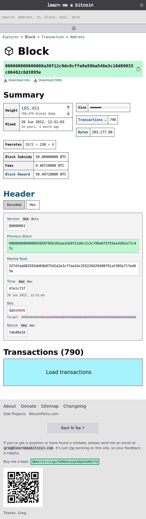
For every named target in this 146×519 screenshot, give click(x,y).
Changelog (74, 406)
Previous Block (19, 236)
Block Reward (17, 174)
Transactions (90, 120)
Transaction (53, 37)
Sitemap (50, 406)
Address (77, 37)
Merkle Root (17, 259)
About (9, 406)
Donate (28, 406)
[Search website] (73, 17)
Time (11, 281)
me (71, 448)
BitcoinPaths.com (44, 414)
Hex (33, 205)
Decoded (14, 205)
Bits (35, 219)
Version (13, 219)
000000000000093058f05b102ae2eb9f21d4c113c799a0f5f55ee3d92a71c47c (72, 245)
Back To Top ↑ (73, 428)
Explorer (11, 37)
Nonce (12, 325)
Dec (30, 281)
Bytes (83, 132)
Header (19, 194)
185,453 (30, 108)
